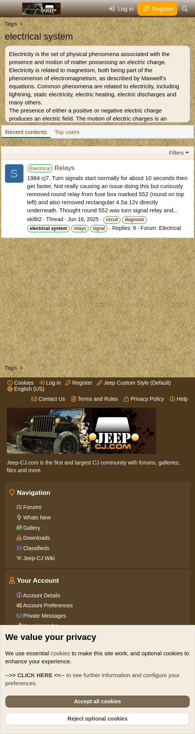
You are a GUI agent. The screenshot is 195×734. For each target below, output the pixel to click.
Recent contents (26, 132)
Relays (50, 168)
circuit (112, 219)
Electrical (170, 228)
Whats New (36, 517)
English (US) (25, 389)
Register (78, 383)
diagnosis (134, 219)
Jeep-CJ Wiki (38, 558)
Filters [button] (176, 153)
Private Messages (44, 616)
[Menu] (12, 9)
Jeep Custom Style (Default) (134, 383)
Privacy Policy (144, 399)
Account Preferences (47, 605)
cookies (60, 653)
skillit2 (34, 219)
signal (99, 228)
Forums (31, 507)
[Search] (184, 9)
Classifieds (36, 548)
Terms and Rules (94, 399)
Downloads (36, 538)
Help (179, 399)
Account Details (41, 595)
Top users (67, 132)
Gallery (31, 528)
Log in (50, 383)
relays (80, 228)
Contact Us (48, 399)
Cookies (20, 383)
